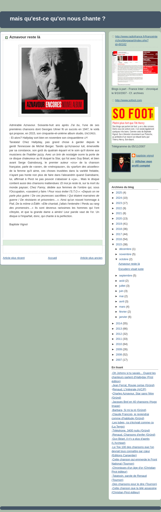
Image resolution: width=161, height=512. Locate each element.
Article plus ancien (91, 257)
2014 (119, 323)
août (122, 280)
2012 (119, 333)
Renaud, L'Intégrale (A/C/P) (129, 389)
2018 (119, 229)
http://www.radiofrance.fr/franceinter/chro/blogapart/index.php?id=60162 (136, 40)
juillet (122, 285)
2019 (119, 223)
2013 (119, 328)
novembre (125, 254)
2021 (119, 213)
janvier (123, 316)
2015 (119, 244)
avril (122, 301)
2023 (119, 203)
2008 (119, 354)
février (123, 311)
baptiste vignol (145, 155)
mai (121, 296)
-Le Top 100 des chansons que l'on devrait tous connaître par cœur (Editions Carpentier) (133, 451)
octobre (124, 259)
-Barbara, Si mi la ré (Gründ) (129, 410)
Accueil (52, 257)
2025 (119, 192)
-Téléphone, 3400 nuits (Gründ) (131, 430)
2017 (119, 234)
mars (122, 306)
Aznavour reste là (24, 37)
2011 (119, 338)
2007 (119, 359)
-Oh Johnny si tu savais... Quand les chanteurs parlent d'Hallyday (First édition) (134, 377)
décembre (125, 249)
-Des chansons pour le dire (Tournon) (134, 484)
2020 (119, 218)
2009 (119, 349)
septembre (126, 275)
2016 (119, 239)
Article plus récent (14, 257)
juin (121, 291)
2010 (119, 344)
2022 (119, 208)
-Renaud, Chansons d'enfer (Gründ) (133, 434)
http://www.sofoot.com (128, 100)
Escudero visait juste (131, 269)
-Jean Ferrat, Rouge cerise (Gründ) (133, 385)
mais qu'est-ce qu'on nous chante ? (58, 18)
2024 (119, 197)
